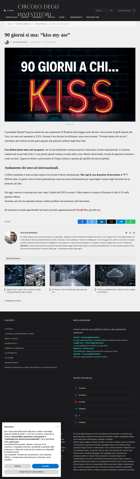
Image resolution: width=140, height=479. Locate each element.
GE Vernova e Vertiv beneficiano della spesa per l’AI (69, 291)
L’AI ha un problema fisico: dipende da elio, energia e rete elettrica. (116, 291)
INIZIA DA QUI (11, 17)
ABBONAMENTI (76, 17)
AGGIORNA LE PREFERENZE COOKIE (19, 334)
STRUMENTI (37, 17)
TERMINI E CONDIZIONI (14, 348)
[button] (57, 426)
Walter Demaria (20, 42)
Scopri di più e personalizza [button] (31, 472)
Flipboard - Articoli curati (83, 348)
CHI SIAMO (9, 358)
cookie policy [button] (14, 442)
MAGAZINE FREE (92, 17)
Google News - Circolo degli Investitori (88, 343)
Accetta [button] (45, 466)
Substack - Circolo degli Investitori (87, 354)
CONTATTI (9, 329)
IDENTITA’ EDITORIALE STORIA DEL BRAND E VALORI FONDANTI (31, 367)
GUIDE (61, 17)
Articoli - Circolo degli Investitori (86, 337)
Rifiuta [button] (17, 466)
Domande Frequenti (11, 362)
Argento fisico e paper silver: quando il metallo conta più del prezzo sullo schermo (23, 291)
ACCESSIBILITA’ (11, 353)
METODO (24, 17)
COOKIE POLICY (11, 343)
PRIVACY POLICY (11, 339)
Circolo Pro (82, 210)
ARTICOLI (51, 17)
